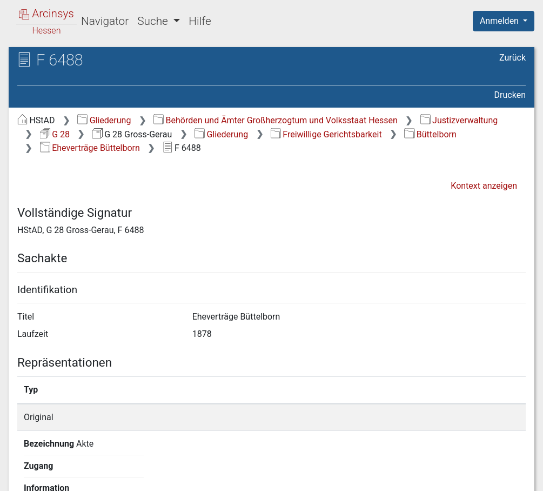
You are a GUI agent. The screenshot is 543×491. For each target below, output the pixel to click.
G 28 (55, 134)
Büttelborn (430, 134)
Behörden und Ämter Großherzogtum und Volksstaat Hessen (275, 120)
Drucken (510, 95)
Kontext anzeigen (484, 186)
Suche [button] (154, 21)
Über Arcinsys (264, 476)
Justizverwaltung (459, 120)
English (25, 468)
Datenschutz (344, 476)
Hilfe (200, 21)
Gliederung (104, 120)
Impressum (507, 476)
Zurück (512, 57)
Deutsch (65, 468)
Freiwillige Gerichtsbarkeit (326, 134)
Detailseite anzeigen (416, 417)
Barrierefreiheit (427, 476)
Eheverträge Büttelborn (90, 148)
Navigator (105, 21)
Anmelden (500, 21)
